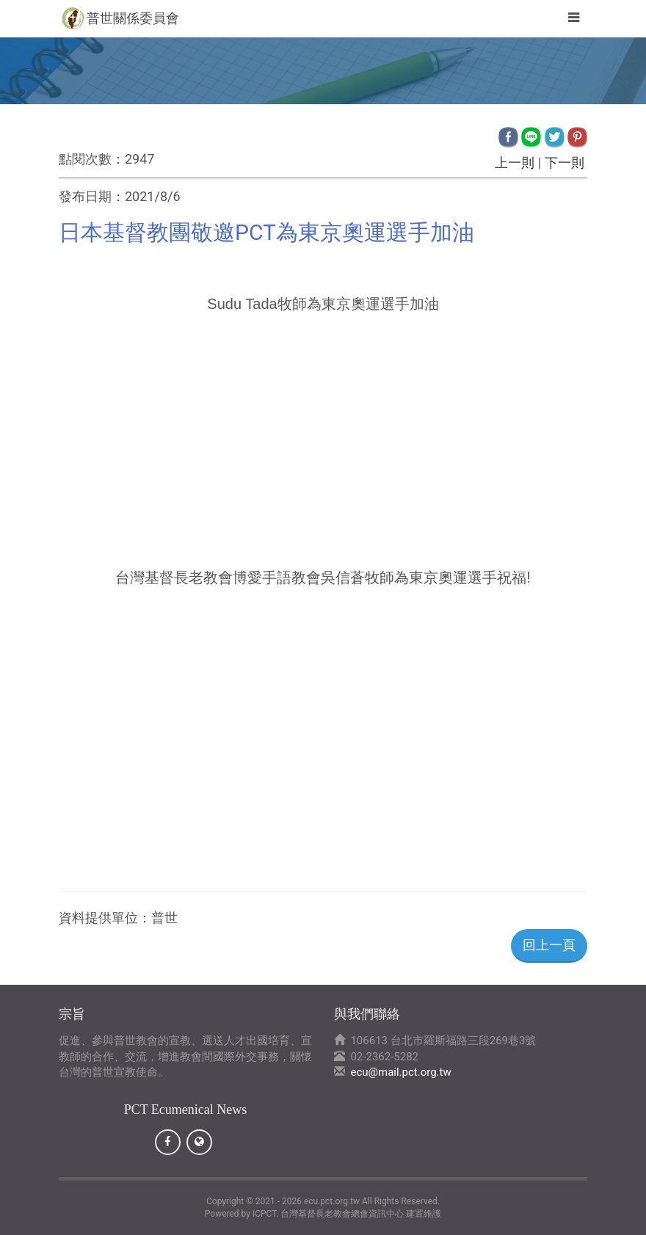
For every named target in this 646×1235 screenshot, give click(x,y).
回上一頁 (549, 944)
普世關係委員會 (133, 18)
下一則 (564, 162)
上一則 (515, 162)
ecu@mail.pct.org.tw (400, 1072)
